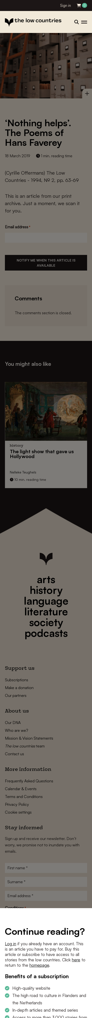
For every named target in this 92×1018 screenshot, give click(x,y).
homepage (39, 965)
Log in (10, 943)
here (76, 959)
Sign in (65, 5)
